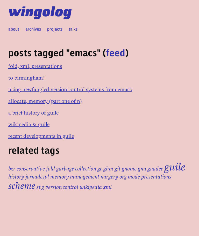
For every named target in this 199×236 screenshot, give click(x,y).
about (13, 29)
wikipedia (91, 187)
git (117, 168)
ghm (108, 168)
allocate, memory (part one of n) (45, 101)
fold (50, 168)
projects (54, 29)
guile (174, 166)
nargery (109, 176)
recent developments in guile (41, 136)
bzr (11, 168)
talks (73, 29)
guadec (155, 168)
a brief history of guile (33, 112)
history (16, 176)
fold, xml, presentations (35, 66)
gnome (129, 168)
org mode (129, 176)
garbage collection (76, 168)
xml (107, 187)
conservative (31, 168)
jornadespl (37, 176)
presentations (156, 176)
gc (99, 168)
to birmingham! (26, 77)
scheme (21, 185)
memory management (74, 176)
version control (61, 187)
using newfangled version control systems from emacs (70, 89)
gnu (142, 168)
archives (33, 29)
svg (40, 187)
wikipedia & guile (28, 124)
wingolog (40, 11)
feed (115, 52)
